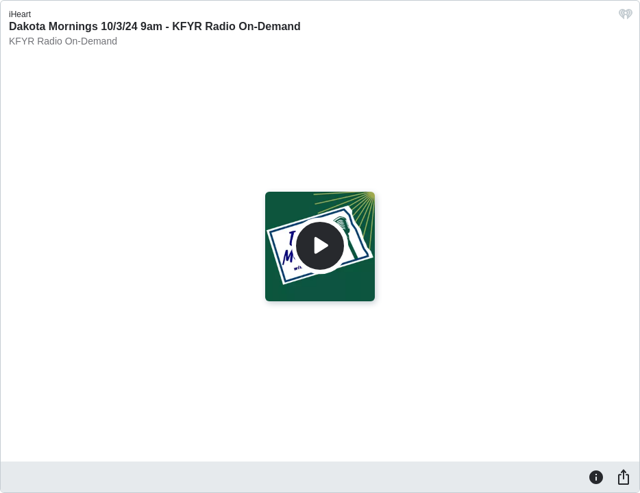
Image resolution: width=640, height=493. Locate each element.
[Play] (320, 246)
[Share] (623, 476)
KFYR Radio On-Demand (63, 41)
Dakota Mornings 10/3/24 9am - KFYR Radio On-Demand (155, 26)
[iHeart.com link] (625, 17)
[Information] (596, 476)
